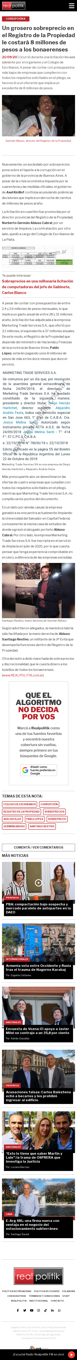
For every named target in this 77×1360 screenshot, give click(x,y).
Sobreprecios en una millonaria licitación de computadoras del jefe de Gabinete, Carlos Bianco (37, 287)
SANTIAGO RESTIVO (42, 826)
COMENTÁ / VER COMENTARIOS (38, 847)
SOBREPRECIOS (54, 811)
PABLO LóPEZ (34, 819)
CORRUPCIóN (49, 804)
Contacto (57, 1300)
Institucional (38, 1300)
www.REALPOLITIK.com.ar (23, 675)
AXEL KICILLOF (12, 819)
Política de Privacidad (16, 1291)
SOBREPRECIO (57, 819)
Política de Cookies (46, 1291)
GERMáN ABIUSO (14, 826)
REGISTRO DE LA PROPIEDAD (21, 811)
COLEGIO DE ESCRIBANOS (19, 804)
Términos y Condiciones (44, 1296)
